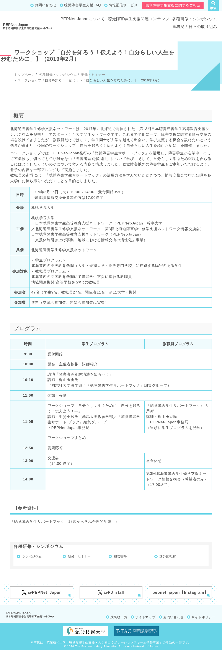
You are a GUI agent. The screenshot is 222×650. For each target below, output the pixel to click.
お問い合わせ (46, 5)
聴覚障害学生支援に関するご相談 (172, 5)
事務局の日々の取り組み (194, 27)
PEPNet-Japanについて (82, 19)
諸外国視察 (168, 556)
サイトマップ (145, 617)
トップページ (24, 74)
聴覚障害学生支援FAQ (82, 5)
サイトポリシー (203, 617)
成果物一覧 (118, 617)
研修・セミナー (92, 74)
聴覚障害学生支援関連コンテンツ (138, 19)
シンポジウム (32, 556)
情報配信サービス (123, 5)
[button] (213, 5)
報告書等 (120, 556)
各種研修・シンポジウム (194, 19)
